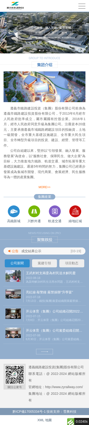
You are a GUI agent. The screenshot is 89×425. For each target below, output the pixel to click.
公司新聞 (17, 263)
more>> (44, 187)
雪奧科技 (69, 411)
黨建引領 (44, 263)
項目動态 (71, 263)
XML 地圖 (44, 420)
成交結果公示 (31, 251)
